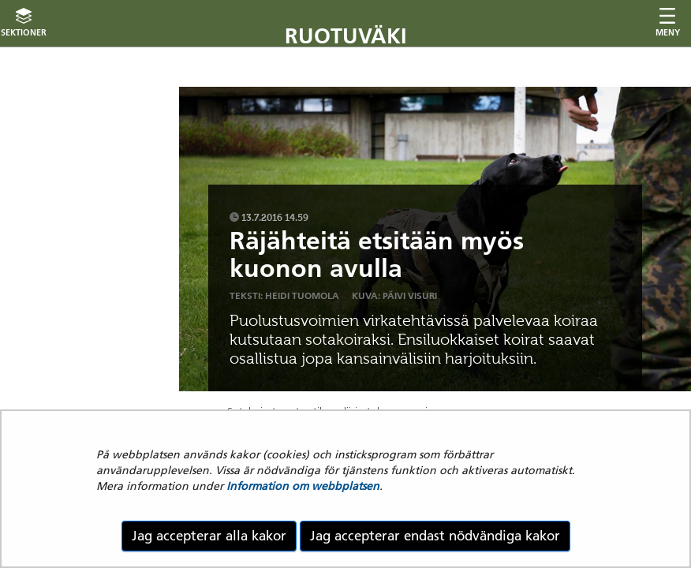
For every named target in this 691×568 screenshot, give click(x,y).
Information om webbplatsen (302, 486)
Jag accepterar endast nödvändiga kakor (435, 536)
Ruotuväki (346, 36)
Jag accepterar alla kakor (209, 536)
